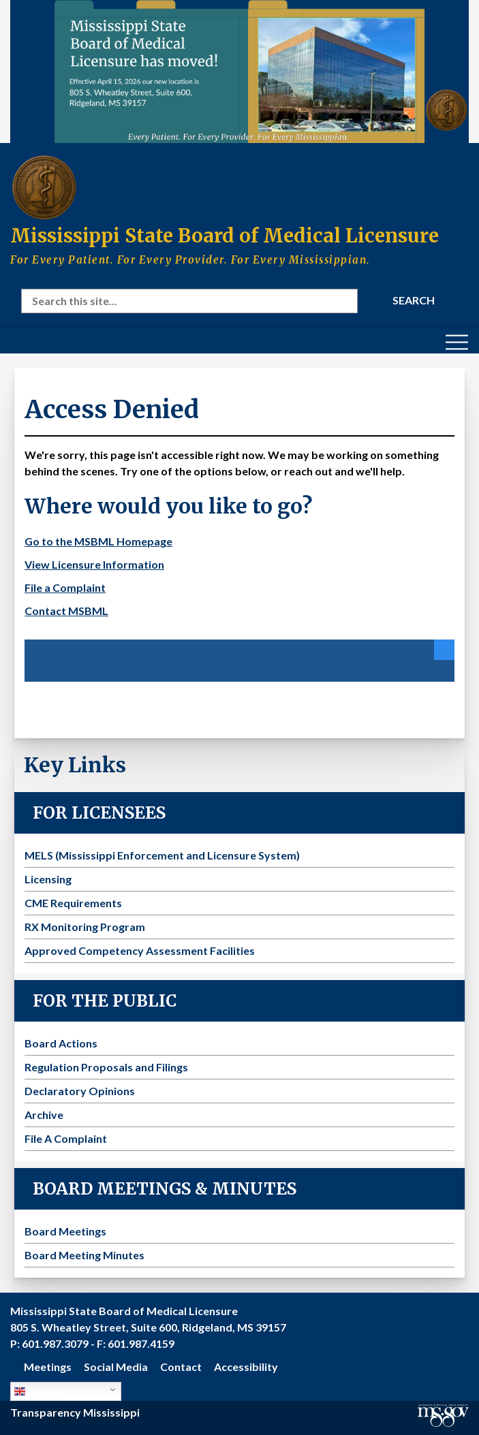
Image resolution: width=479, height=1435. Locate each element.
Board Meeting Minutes (84, 1254)
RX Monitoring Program (85, 926)
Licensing (48, 878)
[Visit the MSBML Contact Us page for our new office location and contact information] (239, 71)
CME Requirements (73, 902)
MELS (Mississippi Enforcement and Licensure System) (162, 855)
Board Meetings (65, 1231)
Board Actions (61, 1043)
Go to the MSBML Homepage (98, 541)
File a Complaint (65, 587)
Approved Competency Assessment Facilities (140, 950)
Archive (44, 1114)
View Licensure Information (94, 564)
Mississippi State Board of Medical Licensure (224, 235)
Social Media (116, 1366)
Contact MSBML (66, 610)
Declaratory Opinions (80, 1090)
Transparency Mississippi (75, 1412)
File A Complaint (66, 1138)
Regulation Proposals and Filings (106, 1066)
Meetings (48, 1366)
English (37, 1391)
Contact (181, 1366)
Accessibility (246, 1366)
